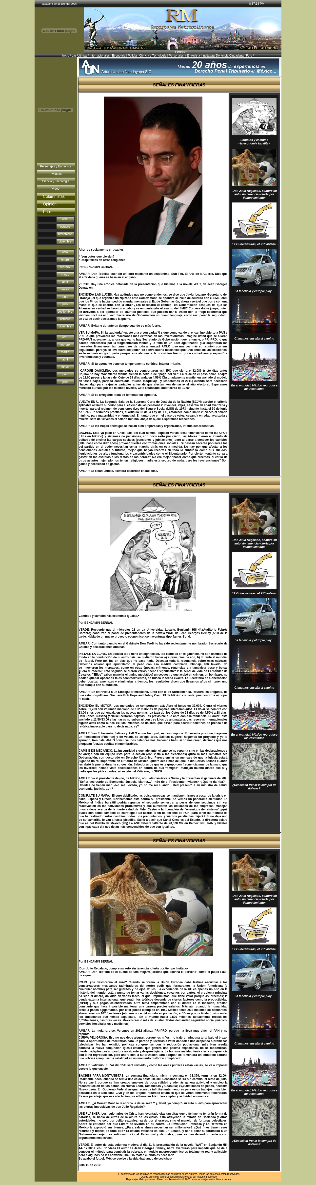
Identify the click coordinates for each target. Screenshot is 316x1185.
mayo (65, 289)
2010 (65, 337)
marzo (65, 274)
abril (65, 282)
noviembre (65, 234)
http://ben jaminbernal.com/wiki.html (97, 289)
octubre (65, 226)
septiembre (65, 311)
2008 (65, 219)
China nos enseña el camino (254, 338)
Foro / (250, 55)
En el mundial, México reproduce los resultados (254, 387)
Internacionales (100, 55)
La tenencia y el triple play (254, 291)
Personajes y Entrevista (184, 55)
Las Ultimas (79, 55)
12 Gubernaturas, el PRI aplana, (254, 244)
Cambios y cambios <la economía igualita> (254, 141)
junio (65, 297)
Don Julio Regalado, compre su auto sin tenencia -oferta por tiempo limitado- (254, 194)
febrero (65, 267)
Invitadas (208, 55)
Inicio (65, 55)
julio (65, 304)
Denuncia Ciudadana (229, 55)
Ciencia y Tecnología (152, 55)
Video (55, 188)
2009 (65, 252)
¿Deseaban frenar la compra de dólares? (254, 786)
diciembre (65, 241)
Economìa (118, 55)
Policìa (132, 55)
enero (65, 259)
